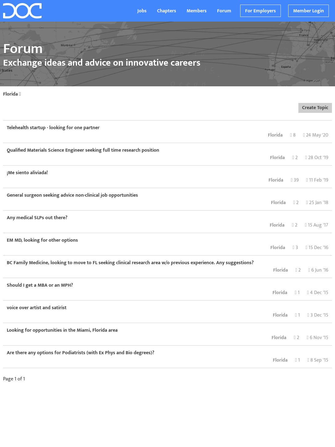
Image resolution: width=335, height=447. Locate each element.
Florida (12, 94)
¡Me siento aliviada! (27, 173)
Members (197, 11)
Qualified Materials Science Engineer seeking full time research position (83, 150)
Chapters (166, 11)
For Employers (260, 11)
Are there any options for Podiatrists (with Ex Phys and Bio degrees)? (80, 353)
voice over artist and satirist (37, 308)
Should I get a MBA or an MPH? (40, 285)
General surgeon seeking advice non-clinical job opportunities (72, 195)
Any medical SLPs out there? (37, 218)
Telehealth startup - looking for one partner (53, 128)
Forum (224, 11)
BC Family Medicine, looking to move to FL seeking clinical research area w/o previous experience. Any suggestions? (130, 263)
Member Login (308, 11)
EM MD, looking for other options (42, 240)
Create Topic (315, 108)
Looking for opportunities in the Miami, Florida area (62, 330)
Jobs (142, 11)
